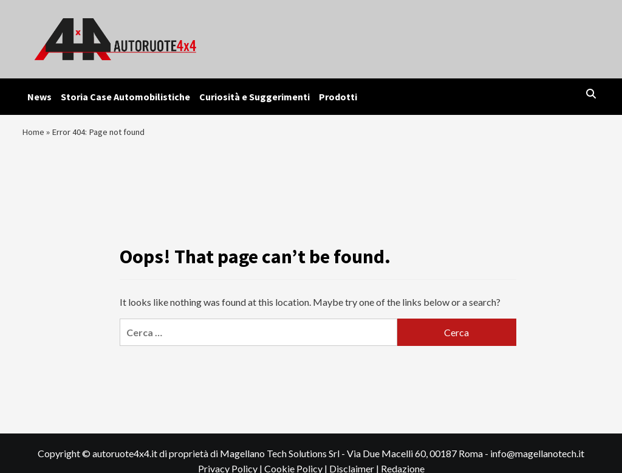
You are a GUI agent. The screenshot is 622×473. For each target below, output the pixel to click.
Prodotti (338, 97)
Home (34, 134)
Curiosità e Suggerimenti (254, 97)
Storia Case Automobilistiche (125, 97)
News (39, 97)
